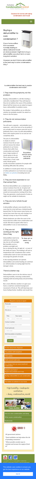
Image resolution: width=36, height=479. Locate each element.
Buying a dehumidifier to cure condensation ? (18, 376)
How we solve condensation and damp (17, 413)
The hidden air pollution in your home (16, 381)
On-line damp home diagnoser (14, 347)
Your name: (18, 316)
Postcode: (8, 304)
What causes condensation (13, 417)
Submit (10, 340)
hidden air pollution (11, 173)
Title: (8, 316)
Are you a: (8, 310)
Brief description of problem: (13, 334)
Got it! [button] (18, 474)
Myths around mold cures (12, 360)
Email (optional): (9, 328)
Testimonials (8, 421)
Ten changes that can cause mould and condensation (16, 365)
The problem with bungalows (13, 352)
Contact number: (10, 322)
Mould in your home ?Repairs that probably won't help (14, 370)
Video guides (8, 356)
